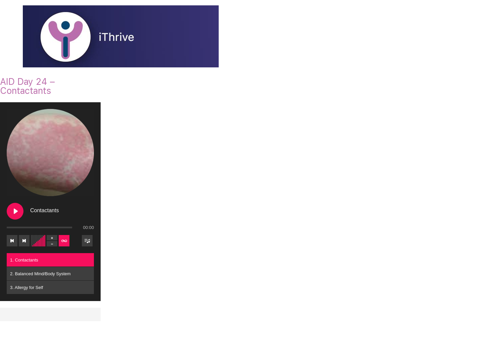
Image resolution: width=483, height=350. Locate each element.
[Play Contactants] (15, 211)
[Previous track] (12, 240)
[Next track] (24, 240)
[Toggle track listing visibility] (87, 240)
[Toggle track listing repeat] (64, 240)
